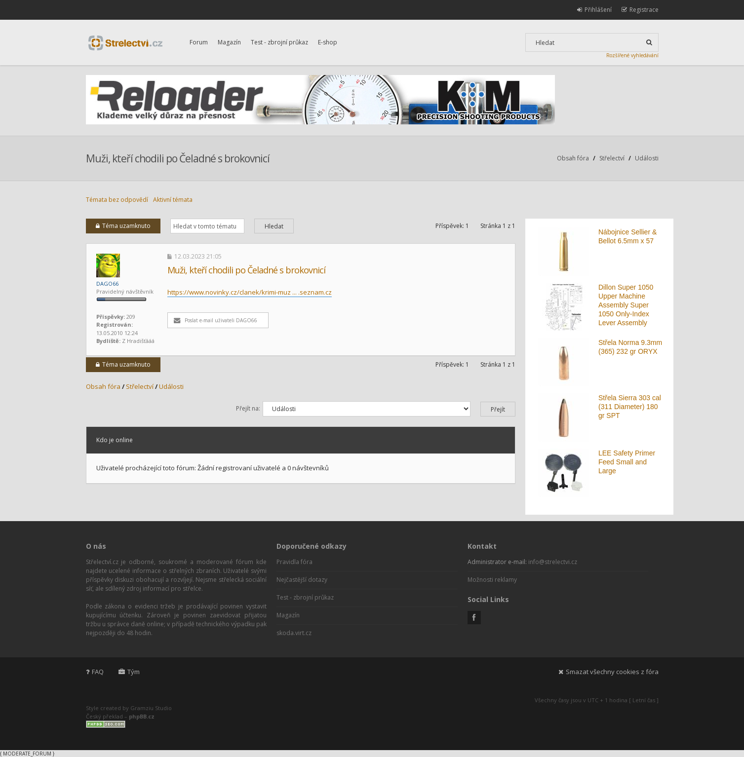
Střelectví (612, 158)
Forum (199, 42)
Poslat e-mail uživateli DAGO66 (215, 320)
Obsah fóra (573, 158)
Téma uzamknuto (123, 226)
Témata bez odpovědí (117, 199)
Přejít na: (248, 408)
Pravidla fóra (294, 562)
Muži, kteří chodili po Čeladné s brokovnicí (178, 158)
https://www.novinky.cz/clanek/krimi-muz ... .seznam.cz (249, 292)
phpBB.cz (142, 716)
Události (647, 158)
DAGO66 (107, 283)
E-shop (327, 42)
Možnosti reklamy (492, 579)
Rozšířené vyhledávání (632, 55)
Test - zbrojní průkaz (279, 42)
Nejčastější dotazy (301, 579)
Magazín (229, 42)
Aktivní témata (173, 199)
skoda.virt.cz (294, 633)
